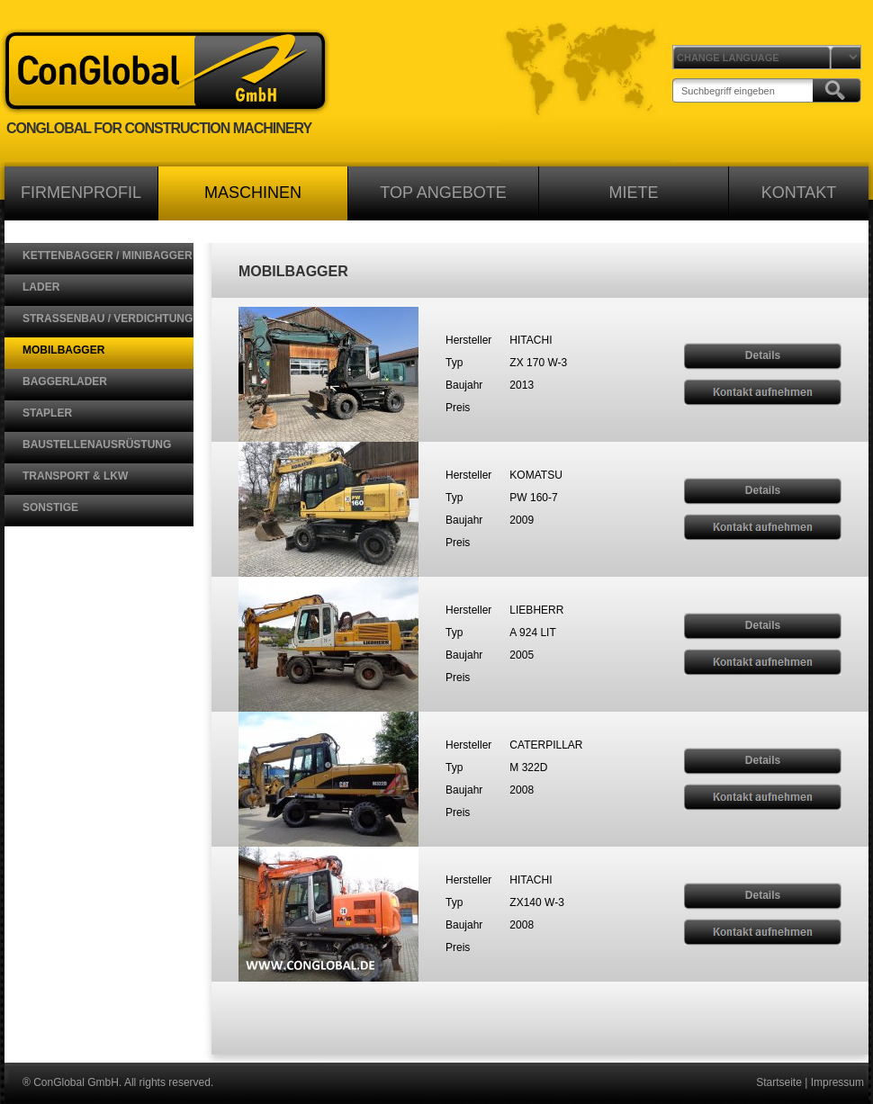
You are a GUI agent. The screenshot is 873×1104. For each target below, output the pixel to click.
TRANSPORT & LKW (75, 476)
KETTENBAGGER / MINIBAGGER (107, 255)
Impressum (837, 1082)
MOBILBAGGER (63, 350)
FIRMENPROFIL (81, 193)
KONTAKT (799, 193)
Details (762, 355)
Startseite (779, 1082)
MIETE (633, 193)
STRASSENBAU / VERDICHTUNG (107, 318)
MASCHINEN (253, 193)
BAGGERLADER (64, 381)
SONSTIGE (50, 507)
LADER (40, 287)
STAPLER (47, 413)
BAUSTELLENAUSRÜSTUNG (96, 444)
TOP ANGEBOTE (443, 193)
